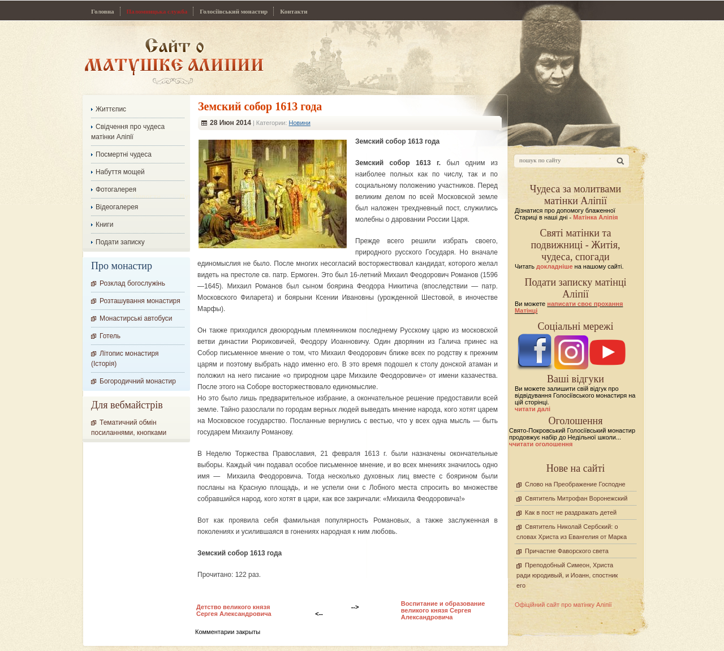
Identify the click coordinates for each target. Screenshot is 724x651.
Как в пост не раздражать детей (571, 512)
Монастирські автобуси (136, 318)
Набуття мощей (120, 172)
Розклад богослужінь (132, 283)
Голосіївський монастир (234, 11)
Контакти (293, 11)
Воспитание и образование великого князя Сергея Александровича (443, 610)
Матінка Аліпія (595, 217)
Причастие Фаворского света (567, 550)
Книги (104, 225)
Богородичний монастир (138, 381)
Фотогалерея (116, 189)
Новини (300, 122)
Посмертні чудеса (124, 154)
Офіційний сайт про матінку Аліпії (563, 604)
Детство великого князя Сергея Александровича (234, 610)
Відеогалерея (117, 207)
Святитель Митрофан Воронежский (576, 498)
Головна (102, 11)
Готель (110, 336)
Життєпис (111, 109)
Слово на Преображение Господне (575, 484)
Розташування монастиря (140, 301)
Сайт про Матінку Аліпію (174, 61)
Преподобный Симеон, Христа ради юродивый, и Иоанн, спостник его (567, 575)
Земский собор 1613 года (260, 106)
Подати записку (120, 242)
